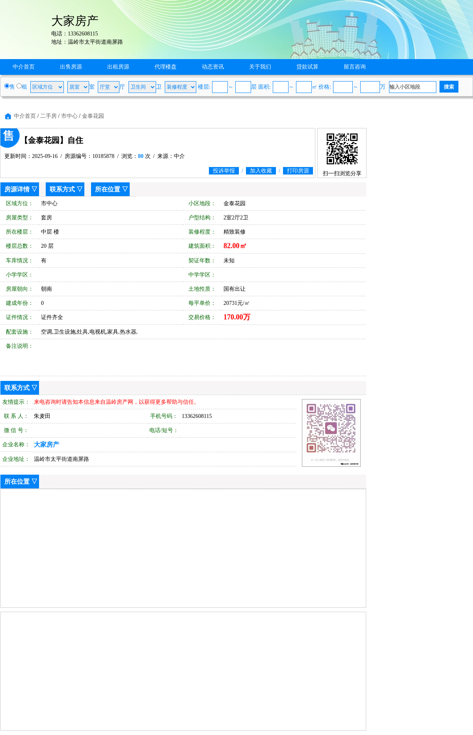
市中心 (69, 116)
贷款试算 (307, 67)
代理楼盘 (166, 67)
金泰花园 (93, 116)
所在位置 (107, 189)
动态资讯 (213, 67)
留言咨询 (355, 67)
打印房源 (298, 171)
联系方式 (62, 189)
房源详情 (17, 189)
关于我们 (260, 67)
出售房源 (71, 67)
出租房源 (118, 67)
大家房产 (46, 444)
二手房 (48, 116)
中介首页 (24, 67)
